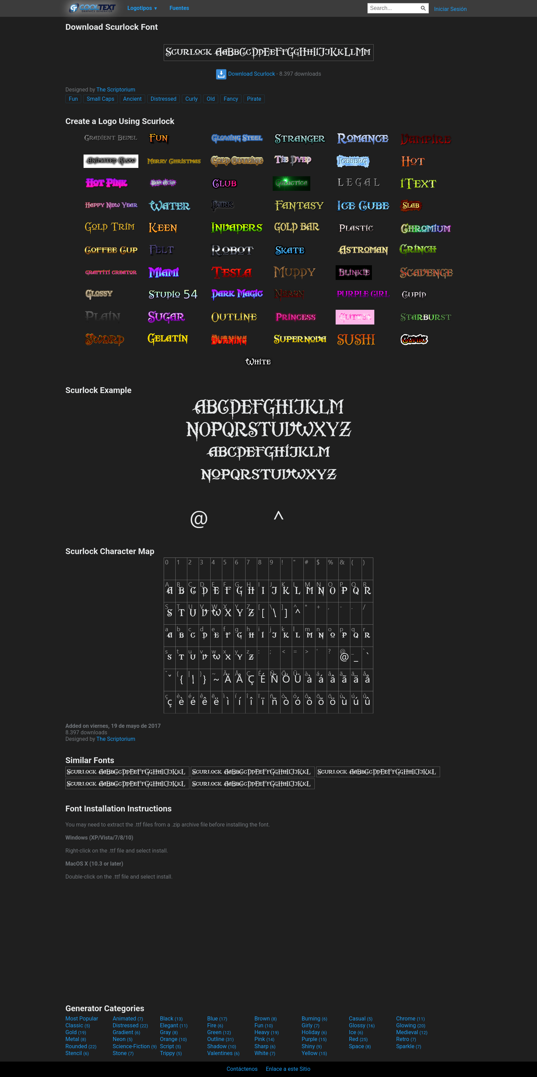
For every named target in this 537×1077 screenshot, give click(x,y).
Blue (217, 1018)
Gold (75, 1032)
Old (211, 99)
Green (219, 1032)
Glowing (410, 1025)
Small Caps (100, 99)
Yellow (314, 1053)
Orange (173, 1039)
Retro (406, 1039)
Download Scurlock (245, 74)
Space (360, 1046)
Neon (123, 1039)
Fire (215, 1025)
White (264, 1053)
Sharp (265, 1046)
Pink (264, 1039)
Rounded (81, 1046)
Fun (73, 99)
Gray (169, 1032)
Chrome (410, 1018)
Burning (314, 1018)
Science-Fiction (135, 1046)
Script (170, 1046)
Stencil (77, 1053)
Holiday (314, 1032)
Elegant (174, 1025)
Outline (220, 1039)
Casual (361, 1018)
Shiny (312, 1046)
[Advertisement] (32, 125)
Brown (265, 1018)
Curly (191, 99)
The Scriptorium (116, 89)
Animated (128, 1018)
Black (171, 1018)
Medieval (412, 1032)
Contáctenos (242, 1069)
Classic (77, 1025)
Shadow (221, 1046)
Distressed (164, 99)
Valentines (223, 1053)
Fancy (231, 99)
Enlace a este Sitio (288, 1069)
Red (358, 1039)
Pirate (254, 99)
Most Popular (81, 1018)
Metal (75, 1039)
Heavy (266, 1032)
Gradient (126, 1032)
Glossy (362, 1025)
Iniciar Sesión (450, 9)
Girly (311, 1025)
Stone (123, 1053)
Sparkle (408, 1046)
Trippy (171, 1053)
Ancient (132, 99)
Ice (356, 1032)
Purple (314, 1039)
